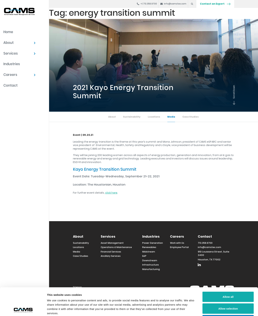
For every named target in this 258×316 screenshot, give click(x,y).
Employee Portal (179, 247)
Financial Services (111, 251)
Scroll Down (233, 104)
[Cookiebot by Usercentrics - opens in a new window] (23, 309)
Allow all (228, 269)
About (8, 42)
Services (10, 53)
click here (111, 193)
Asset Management (112, 242)
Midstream (148, 251)
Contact (10, 85)
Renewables (149, 247)
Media (171, 116)
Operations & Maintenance (116, 247)
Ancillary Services (111, 255)
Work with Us (177, 242)
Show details (188, 308)
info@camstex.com (209, 247)
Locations (154, 116)
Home (8, 32)
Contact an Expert (215, 4)
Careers (10, 74)
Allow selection (228, 280)
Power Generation (152, 242)
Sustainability (131, 116)
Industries (11, 64)
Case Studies (190, 116)
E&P (144, 255)
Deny (228, 292)
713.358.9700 (205, 242)
